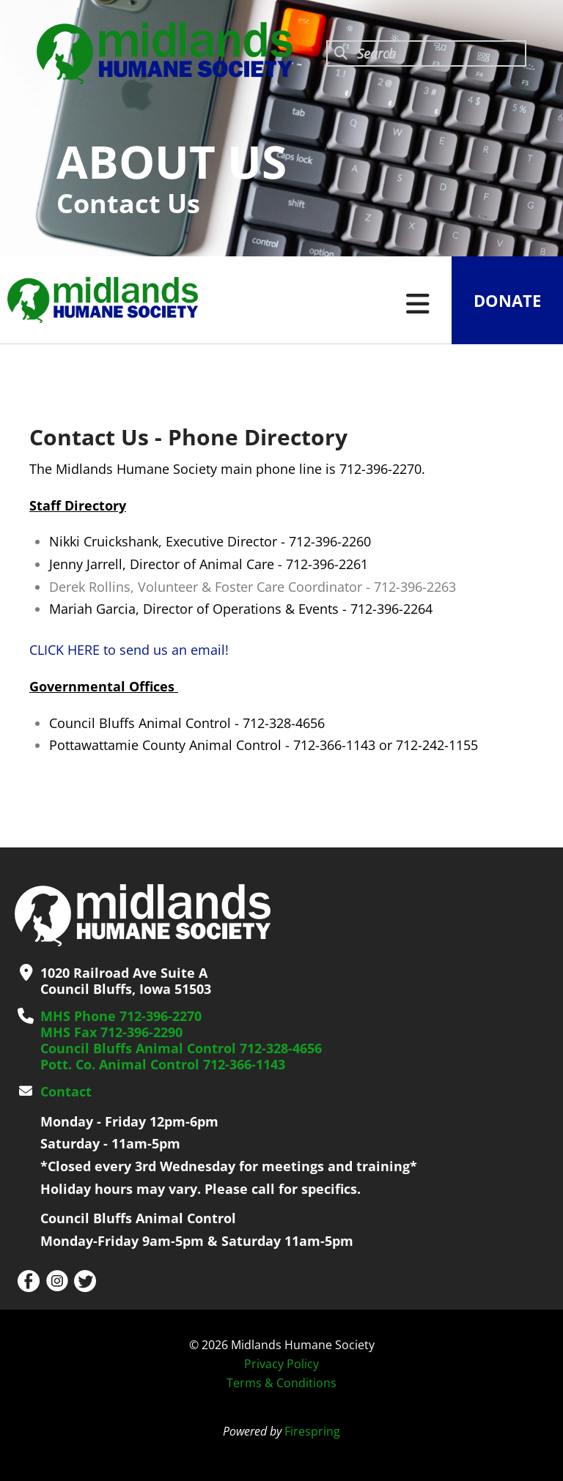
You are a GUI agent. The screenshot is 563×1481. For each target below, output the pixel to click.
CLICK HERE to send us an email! (129, 649)
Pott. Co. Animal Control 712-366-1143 (162, 1064)
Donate (507, 300)
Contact (66, 1091)
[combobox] (426, 53)
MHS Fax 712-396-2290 (111, 1032)
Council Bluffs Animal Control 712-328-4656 (181, 1048)
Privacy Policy (281, 1364)
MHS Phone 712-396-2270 (121, 1016)
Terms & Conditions (281, 1383)
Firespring (312, 1431)
